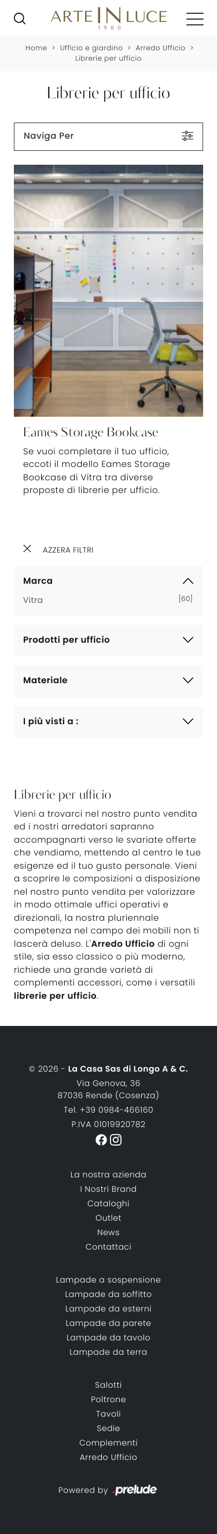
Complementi (108, 1442)
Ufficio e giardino (91, 48)
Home (36, 48)
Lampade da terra (108, 1352)
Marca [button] (38, 581)
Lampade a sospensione (108, 1279)
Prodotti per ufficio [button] (66, 640)
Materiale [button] (45, 681)
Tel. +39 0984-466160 (108, 1110)
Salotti (108, 1385)
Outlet (108, 1218)
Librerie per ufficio (108, 59)
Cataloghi (108, 1203)
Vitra (37, 600)
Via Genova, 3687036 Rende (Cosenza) (109, 1089)
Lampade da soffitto (108, 1294)
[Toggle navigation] (195, 18)
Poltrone (108, 1399)
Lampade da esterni (108, 1308)
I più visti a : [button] (51, 722)
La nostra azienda (108, 1174)
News (108, 1232)
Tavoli (108, 1414)
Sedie (108, 1428)
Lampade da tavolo (108, 1337)
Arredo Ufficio (160, 48)
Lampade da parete (108, 1323)
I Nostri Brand (108, 1189)
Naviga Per (108, 136)
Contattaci (108, 1247)
